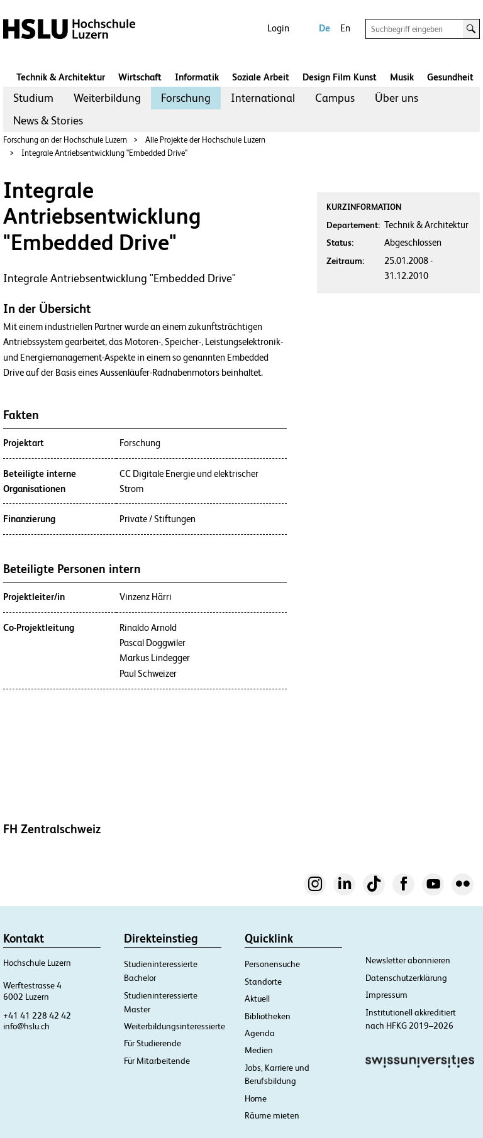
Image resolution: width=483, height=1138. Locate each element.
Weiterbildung (107, 97)
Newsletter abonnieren (407, 960)
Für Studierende (152, 1043)
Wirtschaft (140, 77)
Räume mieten (272, 1115)
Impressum (386, 995)
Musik (402, 77)
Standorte (263, 982)
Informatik (197, 77)
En (345, 28)
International (263, 97)
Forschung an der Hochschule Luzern (65, 140)
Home (256, 1098)
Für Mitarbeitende (157, 1061)
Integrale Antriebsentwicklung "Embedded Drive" (104, 153)
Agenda (260, 1033)
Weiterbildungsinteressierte (174, 1026)
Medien (259, 1050)
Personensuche (272, 964)
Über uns (396, 97)
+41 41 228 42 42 (37, 1015)
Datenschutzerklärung (406, 978)
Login (278, 28)
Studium (33, 97)
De (324, 28)
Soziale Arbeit (260, 77)
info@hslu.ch (26, 1026)
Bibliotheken (268, 1016)
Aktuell (257, 998)
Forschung (186, 97)
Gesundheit (450, 77)
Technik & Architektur (60, 77)
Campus (335, 97)
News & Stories (48, 120)
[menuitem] (33, 98)
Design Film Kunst (340, 77)
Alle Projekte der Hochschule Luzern (205, 140)
